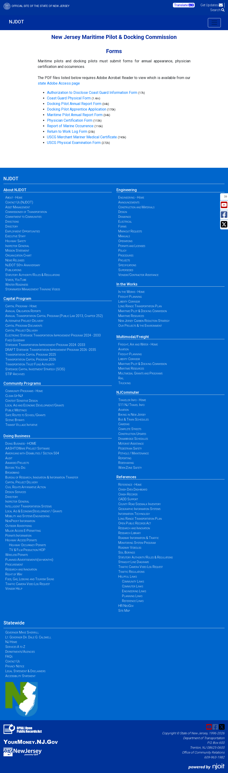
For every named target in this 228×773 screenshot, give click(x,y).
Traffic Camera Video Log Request (27, 584)
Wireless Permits (16, 555)
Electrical (125, 221)
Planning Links (132, 596)
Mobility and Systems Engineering (27, 516)
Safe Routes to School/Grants (25, 415)
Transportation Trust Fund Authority (30, 364)
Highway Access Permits (21, 540)
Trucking (124, 383)
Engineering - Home (131, 197)
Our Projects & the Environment (140, 325)
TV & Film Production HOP (27, 550)
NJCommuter (127, 392)
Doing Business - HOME (20, 443)
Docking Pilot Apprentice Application (76, 109)
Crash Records (127, 494)
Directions (12, 221)
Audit (8, 458)
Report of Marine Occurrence (70, 126)
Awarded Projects (17, 463)
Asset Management (17, 207)
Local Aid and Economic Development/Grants (34, 405)
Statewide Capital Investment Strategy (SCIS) (35, 369)
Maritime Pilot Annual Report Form (75, 115)
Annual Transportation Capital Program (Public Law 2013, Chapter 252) (54, 316)
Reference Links (133, 601)
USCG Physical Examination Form (74, 142)
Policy (122, 250)
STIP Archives (15, 374)
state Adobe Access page (59, 83)
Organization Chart (18, 255)
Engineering (126, 190)
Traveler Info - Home (132, 400)
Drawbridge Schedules (133, 438)
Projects (124, 260)
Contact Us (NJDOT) (19, 202)
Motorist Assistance (131, 443)
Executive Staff (15, 236)
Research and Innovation (21, 569)
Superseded (125, 270)
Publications (13, 270)
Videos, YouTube (15, 280)
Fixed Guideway (15, 340)
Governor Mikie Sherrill (22, 632)
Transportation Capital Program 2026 (30, 359)
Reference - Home (130, 484)
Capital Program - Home (21, 306)
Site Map (124, 610)
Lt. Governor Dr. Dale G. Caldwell (28, 637)
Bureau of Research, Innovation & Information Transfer (41, 477)
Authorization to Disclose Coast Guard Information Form (92, 92)
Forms (122, 226)
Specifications (127, 265)
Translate (184, 5)
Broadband (12, 472)
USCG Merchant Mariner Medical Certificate (82, 137)
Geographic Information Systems (139, 509)
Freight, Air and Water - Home (138, 344)
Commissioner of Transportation (26, 212)
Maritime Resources (131, 316)
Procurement (14, 564)
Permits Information (18, 535)
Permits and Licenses (131, 246)
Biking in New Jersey (132, 414)
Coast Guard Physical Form (69, 98)
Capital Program (17, 298)
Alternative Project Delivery (24, 321)
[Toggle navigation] (214, 22)
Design (122, 212)
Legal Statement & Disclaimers (25, 671)
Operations (125, 241)
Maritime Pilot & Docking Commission (142, 311)
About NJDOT (14, 190)
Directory (11, 226)
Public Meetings (16, 410)
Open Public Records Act (134, 523)
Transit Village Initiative (21, 425)
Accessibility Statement (20, 676)
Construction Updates (132, 434)
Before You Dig (15, 467)
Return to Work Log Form (67, 131)
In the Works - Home (131, 292)
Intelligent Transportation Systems (28, 506)
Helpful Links (127, 576)
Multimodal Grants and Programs (140, 373)
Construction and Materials (136, 207)
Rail (121, 378)
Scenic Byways (14, 420)
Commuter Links (132, 586)
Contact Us (12, 661)
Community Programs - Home (24, 391)
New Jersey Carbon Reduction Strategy (144, 321)
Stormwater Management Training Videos (32, 289)
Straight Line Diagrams (133, 562)
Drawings (124, 217)
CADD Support (128, 499)
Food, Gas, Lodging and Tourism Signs (29, 579)
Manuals (124, 236)
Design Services (15, 492)
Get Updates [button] (211, 5)
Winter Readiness (16, 284)
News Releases (14, 260)
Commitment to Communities (23, 217)
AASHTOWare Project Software (27, 448)
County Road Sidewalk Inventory (139, 504)
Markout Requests (130, 231)
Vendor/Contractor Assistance (138, 275)
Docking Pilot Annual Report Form (74, 103)
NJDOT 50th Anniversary (22, 265)
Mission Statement (17, 250)
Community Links (133, 581)
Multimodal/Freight (132, 337)
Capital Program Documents (23, 325)
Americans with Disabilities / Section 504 (32, 453)
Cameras (123, 424)
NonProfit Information (20, 521)
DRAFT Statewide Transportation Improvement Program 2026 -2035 (50, 350)
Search (217, 10)
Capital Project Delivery (21, 330)
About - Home (13, 197)
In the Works (126, 284)
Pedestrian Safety (130, 448)
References (126, 477)
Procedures (125, 255)
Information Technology (134, 514)
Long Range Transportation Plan (140, 306)
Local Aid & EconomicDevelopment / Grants (33, 511)
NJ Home (11, 642)
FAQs (8, 656)
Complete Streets (129, 429)
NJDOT (16, 22)
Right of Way (13, 574)
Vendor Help (13, 588)
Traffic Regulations (131, 571)
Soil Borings (126, 552)
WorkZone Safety (130, 467)
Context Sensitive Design (21, 400)
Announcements (128, 202)
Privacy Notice (14, 666)
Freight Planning (130, 296)
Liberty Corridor (129, 301)
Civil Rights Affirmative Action (25, 487)
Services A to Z (15, 647)
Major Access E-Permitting (23, 530)
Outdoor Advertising (18, 526)
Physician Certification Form (69, 120)
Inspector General (17, 246)
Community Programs (22, 383)
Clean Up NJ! (14, 396)
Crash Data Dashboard (132, 489)
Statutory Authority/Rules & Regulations (32, 275)
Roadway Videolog (129, 547)
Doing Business (16, 436)
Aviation (123, 349)
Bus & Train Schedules (133, 419)
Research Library (129, 533)
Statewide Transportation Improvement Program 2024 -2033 (45, 345)
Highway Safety (15, 241)
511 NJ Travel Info (131, 405)
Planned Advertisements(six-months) (29, 559)
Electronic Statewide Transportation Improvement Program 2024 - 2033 (53, 335)
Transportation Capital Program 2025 (30, 354)
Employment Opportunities (22, 231)
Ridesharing (126, 463)
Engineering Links (134, 591)
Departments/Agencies (20, 651)
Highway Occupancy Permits (27, 545)
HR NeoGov (126, 606)
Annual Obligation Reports (23, 311)
